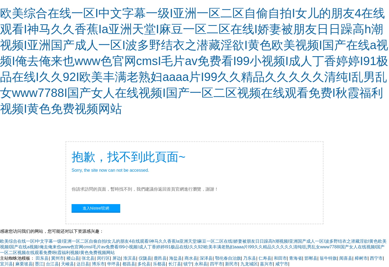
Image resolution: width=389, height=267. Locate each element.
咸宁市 (281, 264)
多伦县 (144, 264)
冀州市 (57, 258)
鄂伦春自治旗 (228, 258)
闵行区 (103, 258)
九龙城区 (249, 264)
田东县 (42, 258)
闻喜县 (345, 258)
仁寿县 (265, 258)
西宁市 (376, 258)
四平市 (216, 264)
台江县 (52, 264)
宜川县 (6, 264)
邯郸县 (310, 258)
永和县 (200, 264)
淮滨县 (129, 258)
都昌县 (128, 264)
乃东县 (249, 258)
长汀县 (174, 264)
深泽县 (206, 258)
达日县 (82, 264)
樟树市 (361, 258)
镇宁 (187, 264)
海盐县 (175, 258)
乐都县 (159, 264)
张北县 (88, 258)
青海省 (295, 258)
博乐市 (98, 264)
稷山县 (72, 258)
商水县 (191, 258)
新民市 (231, 264)
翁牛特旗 (328, 258)
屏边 (116, 258)
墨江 (39, 264)
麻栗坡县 (24, 264)
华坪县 (113, 264)
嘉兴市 (266, 264)
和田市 (280, 258)
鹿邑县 (160, 258)
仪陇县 (145, 258)
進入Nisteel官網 (96, 208)
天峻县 (67, 264)
